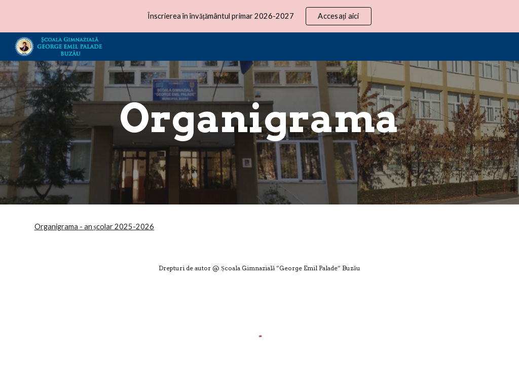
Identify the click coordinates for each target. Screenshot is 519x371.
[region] (259, 16)
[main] (259, 118)
